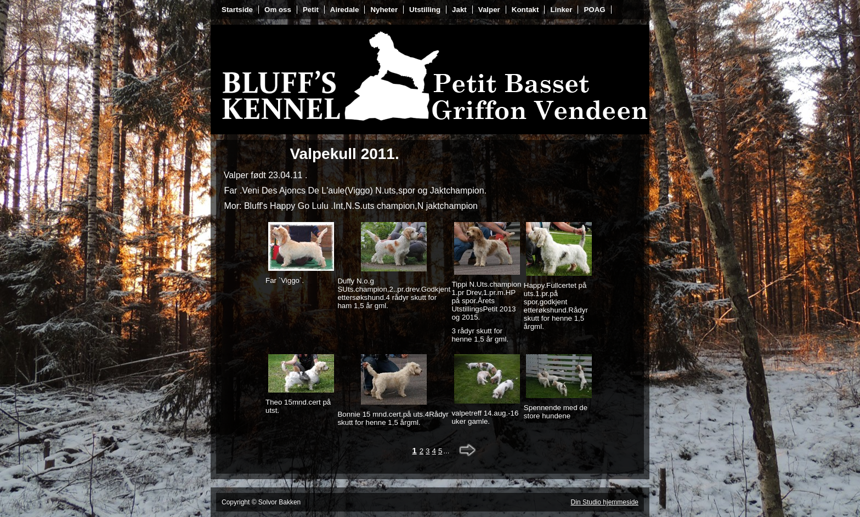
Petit (311, 9)
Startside (237, 9)
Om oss (277, 9)
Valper (489, 9)
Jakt (459, 9)
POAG (594, 9)
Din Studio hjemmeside (604, 502)
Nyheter (384, 9)
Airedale (344, 9)
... (446, 451)
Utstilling (424, 9)
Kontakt (525, 9)
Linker (561, 9)
